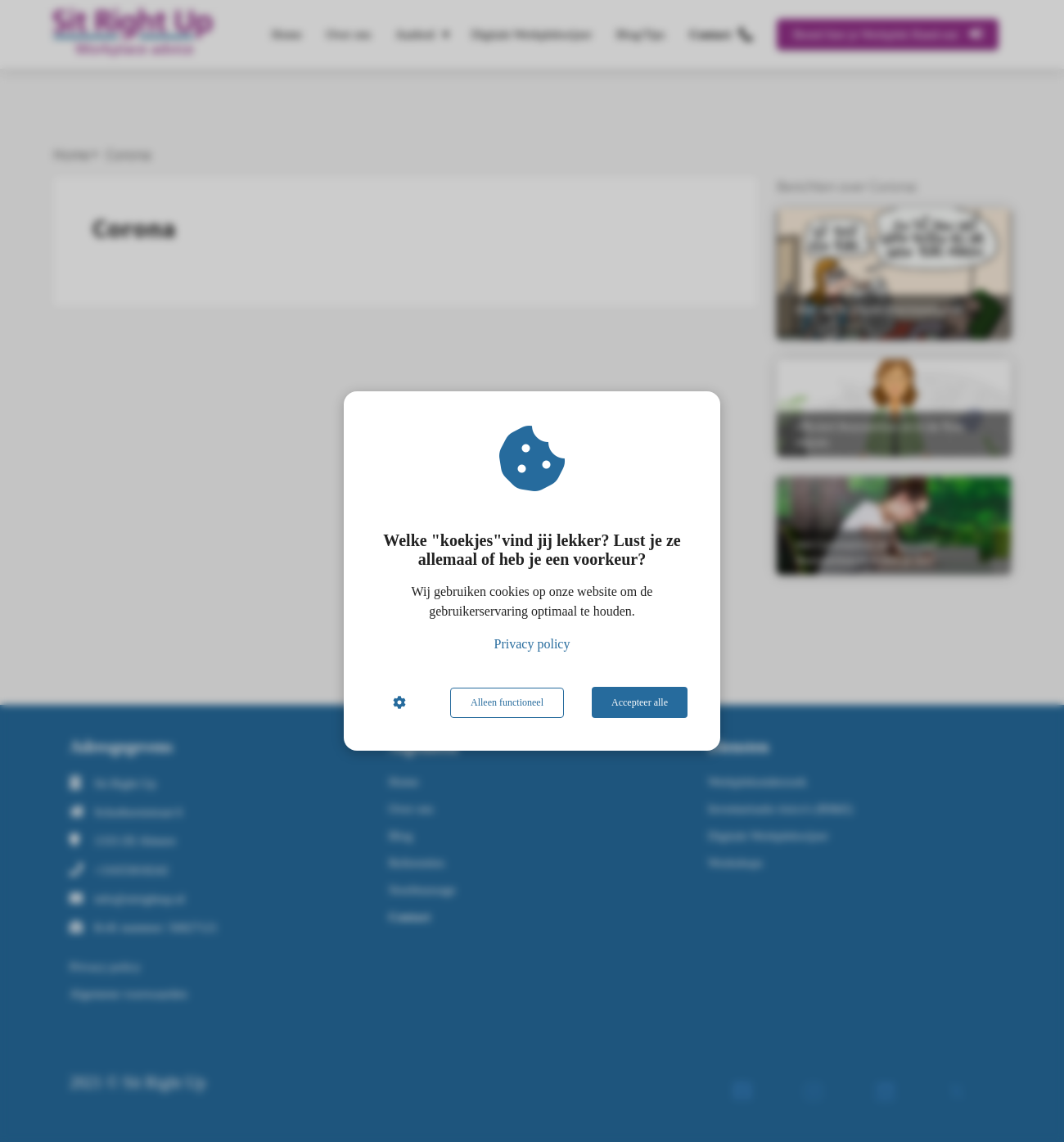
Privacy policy (532, 645)
